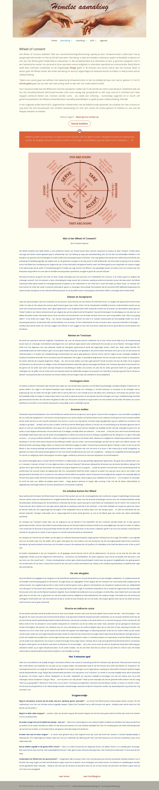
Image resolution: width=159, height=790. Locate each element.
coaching (80, 40)
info (92, 40)
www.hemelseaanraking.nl (86, 786)
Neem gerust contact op (87, 117)
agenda (103, 40)
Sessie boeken (79, 123)
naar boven (64, 776)
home (54, 40)
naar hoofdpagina (91, 776)
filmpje (73, 67)
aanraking (65, 40)
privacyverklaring (111, 786)
